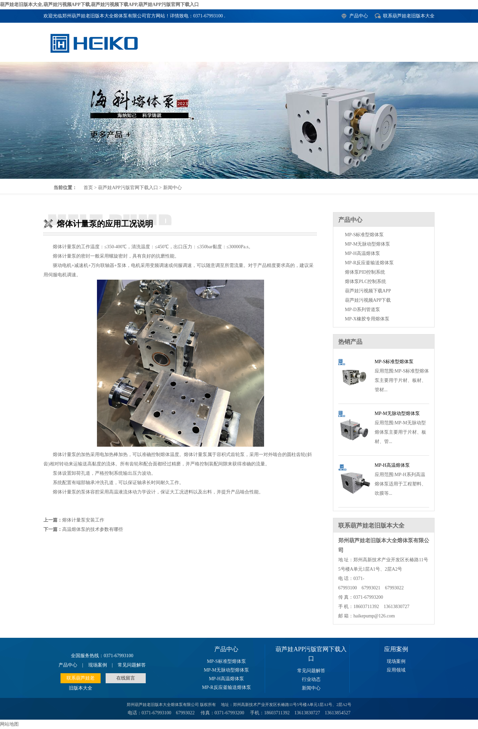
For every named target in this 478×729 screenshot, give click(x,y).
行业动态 (311, 679)
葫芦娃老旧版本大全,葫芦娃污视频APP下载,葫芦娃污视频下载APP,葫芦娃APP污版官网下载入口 (99, 4)
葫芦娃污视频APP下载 (368, 300)
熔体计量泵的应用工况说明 (239, 120)
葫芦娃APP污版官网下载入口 (128, 187)
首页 (88, 187)
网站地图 (9, 724)
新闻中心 (172, 187)
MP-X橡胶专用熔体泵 (367, 318)
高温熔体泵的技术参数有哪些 (92, 529)
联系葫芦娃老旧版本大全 (409, 15)
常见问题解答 (132, 665)
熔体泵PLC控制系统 (365, 281)
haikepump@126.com (374, 615)
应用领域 (396, 670)
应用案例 (396, 649)
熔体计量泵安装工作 (83, 520)
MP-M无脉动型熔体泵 (367, 244)
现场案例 (97, 665)
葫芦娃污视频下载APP (368, 290)
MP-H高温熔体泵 (362, 253)
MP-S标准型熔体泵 (364, 234)
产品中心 (358, 15)
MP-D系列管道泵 (362, 309)
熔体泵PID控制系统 (365, 272)
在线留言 (125, 678)
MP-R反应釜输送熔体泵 (369, 262)
